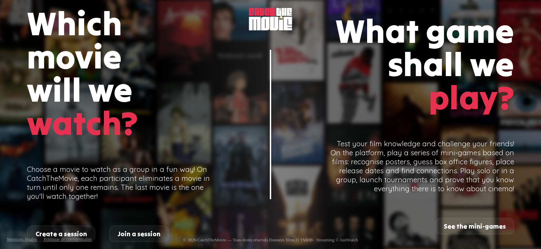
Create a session (61, 234)
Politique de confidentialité (68, 239)
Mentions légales (22, 239)
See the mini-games (474, 226)
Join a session (139, 234)
